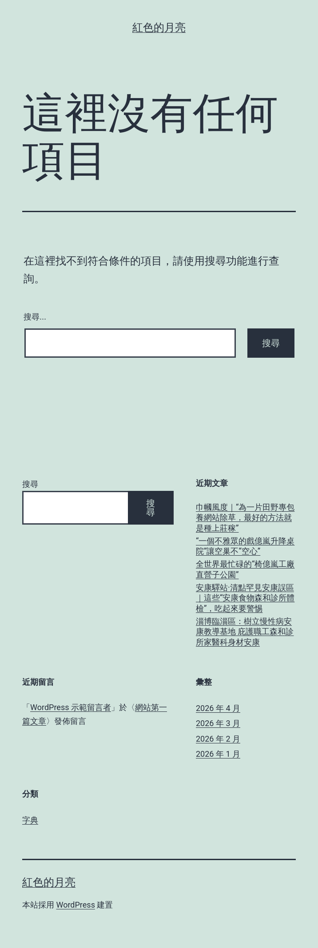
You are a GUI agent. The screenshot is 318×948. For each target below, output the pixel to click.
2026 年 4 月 (218, 708)
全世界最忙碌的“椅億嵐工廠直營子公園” (245, 569)
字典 (30, 820)
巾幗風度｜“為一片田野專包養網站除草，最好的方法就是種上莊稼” (245, 517)
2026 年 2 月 (218, 738)
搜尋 (30, 484)
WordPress (75, 904)
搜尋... (35, 316)
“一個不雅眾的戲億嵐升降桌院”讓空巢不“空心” (245, 546)
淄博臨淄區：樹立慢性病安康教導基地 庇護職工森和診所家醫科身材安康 (245, 631)
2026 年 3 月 (218, 723)
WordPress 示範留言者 (70, 707)
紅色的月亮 (159, 27)
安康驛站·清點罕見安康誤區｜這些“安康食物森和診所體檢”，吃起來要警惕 (245, 598)
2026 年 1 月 (218, 753)
